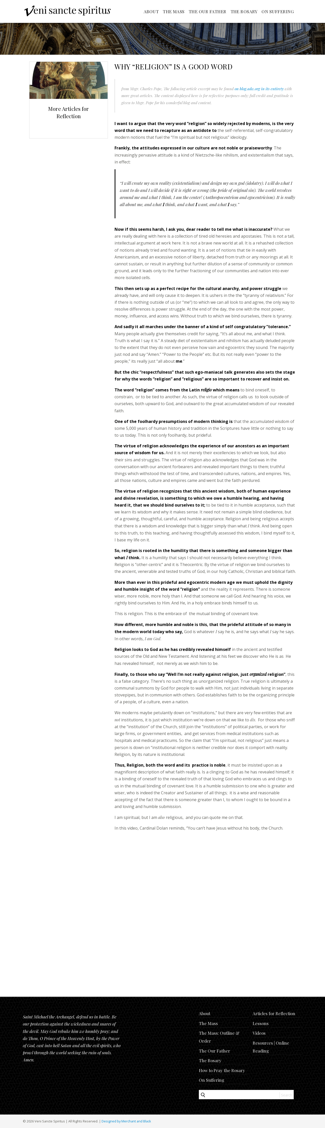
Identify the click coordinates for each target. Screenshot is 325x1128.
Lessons (261, 1023)
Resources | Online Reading (271, 1047)
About (151, 11)
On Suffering (278, 11)
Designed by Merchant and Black (126, 1121)
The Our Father (207, 11)
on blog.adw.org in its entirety (259, 88)
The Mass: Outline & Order (219, 1037)
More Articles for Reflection (68, 112)
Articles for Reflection (274, 1013)
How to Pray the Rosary (222, 1070)
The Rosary (244, 11)
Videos (259, 1033)
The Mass (174, 11)
